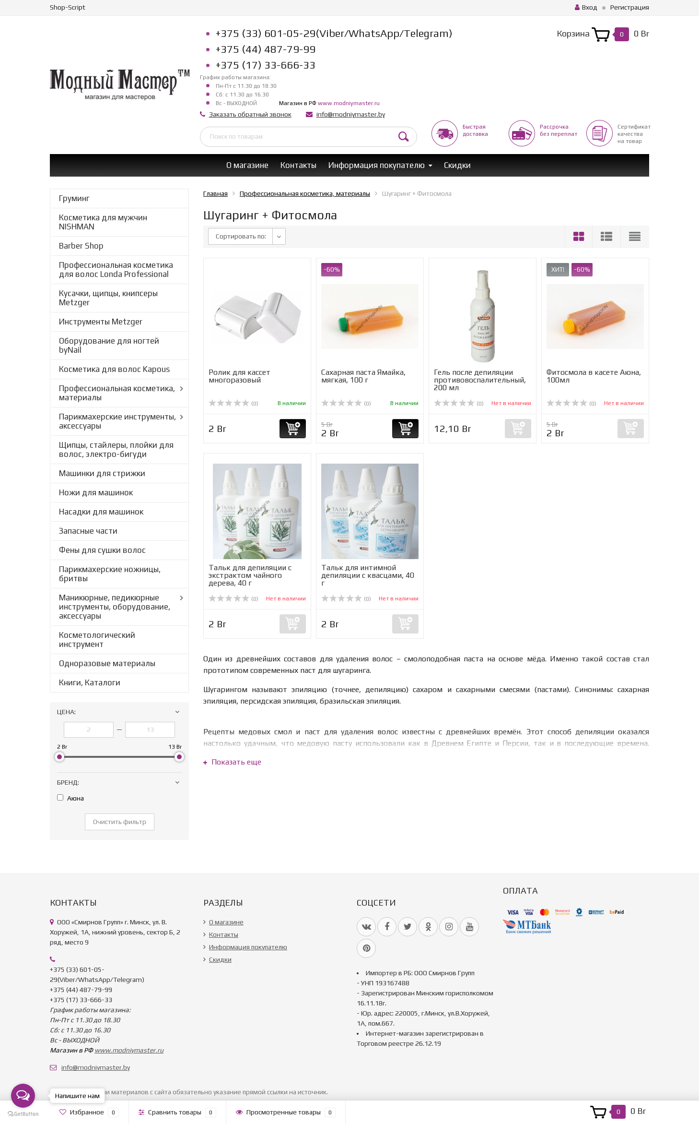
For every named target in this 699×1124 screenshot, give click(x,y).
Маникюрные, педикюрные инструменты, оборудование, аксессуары (114, 607)
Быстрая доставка (475, 130)
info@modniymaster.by (350, 114)
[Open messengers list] (23, 1096)
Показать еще (232, 761)
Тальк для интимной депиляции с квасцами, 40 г (367, 575)
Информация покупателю (376, 165)
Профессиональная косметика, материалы (117, 392)
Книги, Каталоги (89, 682)
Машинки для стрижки (102, 473)
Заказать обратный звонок (250, 114)
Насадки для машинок (101, 511)
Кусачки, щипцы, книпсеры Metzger (108, 297)
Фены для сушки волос (102, 550)
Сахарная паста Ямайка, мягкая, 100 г (363, 376)
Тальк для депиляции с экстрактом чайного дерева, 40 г (250, 575)
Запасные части (88, 531)
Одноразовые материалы (107, 663)
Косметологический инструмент (97, 639)
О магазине (247, 165)
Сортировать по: (241, 236)
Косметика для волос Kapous (114, 369)
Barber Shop (81, 246)
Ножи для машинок (96, 492)
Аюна (70, 798)
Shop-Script (67, 7)
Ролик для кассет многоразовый (239, 376)
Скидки (457, 165)
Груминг (74, 198)
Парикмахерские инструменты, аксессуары (117, 421)
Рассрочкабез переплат (558, 130)
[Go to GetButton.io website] (23, 1114)
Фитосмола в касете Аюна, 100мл (594, 376)
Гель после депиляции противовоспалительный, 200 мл (480, 380)
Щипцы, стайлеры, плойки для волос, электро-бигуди (116, 449)
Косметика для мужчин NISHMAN (103, 222)
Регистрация (629, 7)
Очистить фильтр (119, 821)
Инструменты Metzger (100, 321)
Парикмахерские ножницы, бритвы (110, 573)
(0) (233, 403)
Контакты (298, 165)
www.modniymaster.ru (349, 103)
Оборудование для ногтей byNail (109, 345)
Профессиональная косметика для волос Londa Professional (116, 269)
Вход (586, 7)
